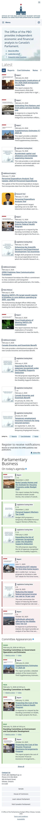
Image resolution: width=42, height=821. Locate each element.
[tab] (4, 70)
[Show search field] (38, 22)
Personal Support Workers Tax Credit (26, 513)
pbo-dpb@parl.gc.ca (14, 775)
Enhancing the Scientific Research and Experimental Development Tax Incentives (27, 249)
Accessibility (21, 819)
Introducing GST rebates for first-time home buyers (27, 568)
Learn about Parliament (21, 799)
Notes (35, 436)
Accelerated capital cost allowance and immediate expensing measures (26, 155)
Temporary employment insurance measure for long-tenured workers (27, 420)
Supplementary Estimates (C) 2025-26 (27, 131)
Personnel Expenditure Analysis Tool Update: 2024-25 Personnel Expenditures (19, 179)
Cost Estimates (24, 436)
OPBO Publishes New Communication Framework (18, 273)
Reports (13, 436)
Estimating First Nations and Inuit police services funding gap (27, 107)
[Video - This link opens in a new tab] (19, 655)
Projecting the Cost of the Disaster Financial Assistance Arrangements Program (26, 747)
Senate (21, 789)
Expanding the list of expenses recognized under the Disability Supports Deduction (27, 369)
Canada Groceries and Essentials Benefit (19, 345)
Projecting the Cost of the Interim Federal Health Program (26, 224)
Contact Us (6, 772)
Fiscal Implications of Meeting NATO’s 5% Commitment (24, 322)
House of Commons (21, 794)
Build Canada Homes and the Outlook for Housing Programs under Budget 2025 (26, 485)
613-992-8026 (12, 777)
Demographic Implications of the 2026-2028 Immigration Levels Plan (27, 82)
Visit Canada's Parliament (21, 804)
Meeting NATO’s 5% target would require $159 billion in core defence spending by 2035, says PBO (19, 297)
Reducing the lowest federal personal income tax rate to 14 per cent (26, 594)
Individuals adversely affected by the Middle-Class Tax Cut (25, 621)
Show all (21, 766)
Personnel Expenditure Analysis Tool (25, 200)
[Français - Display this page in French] (38, 2)
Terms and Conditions (21, 816)
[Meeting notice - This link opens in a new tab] (9, 655)
